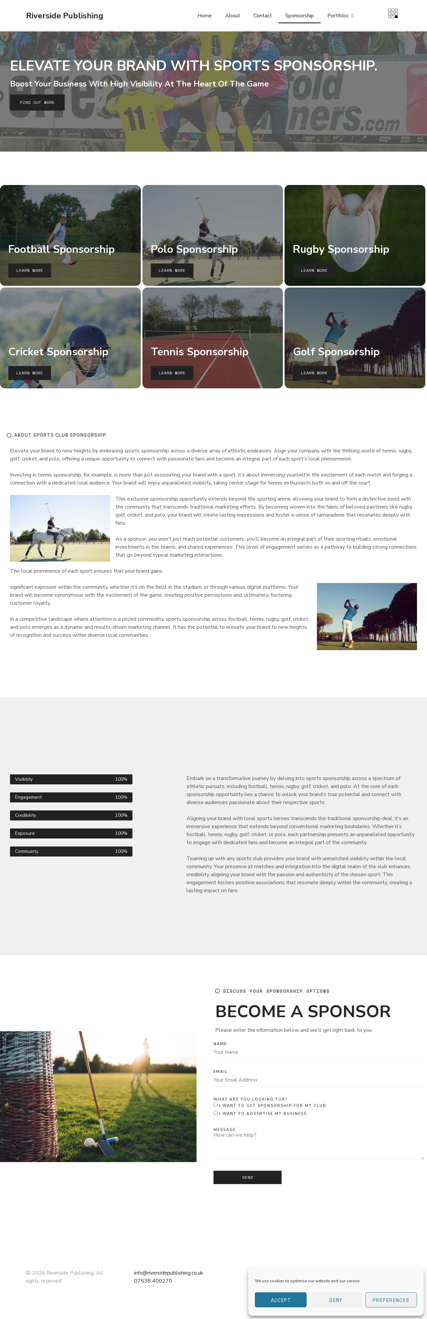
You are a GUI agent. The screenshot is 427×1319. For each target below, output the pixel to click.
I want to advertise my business (263, 1113)
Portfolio (340, 16)
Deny (336, 1300)
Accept (281, 1300)
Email (221, 1072)
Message (225, 1130)
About (232, 15)
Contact (263, 15)
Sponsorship (299, 15)
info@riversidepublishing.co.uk (168, 1273)
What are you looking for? (251, 1099)
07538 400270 (153, 1281)
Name (220, 1044)
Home (204, 15)
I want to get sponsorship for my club (272, 1105)
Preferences (391, 1300)
